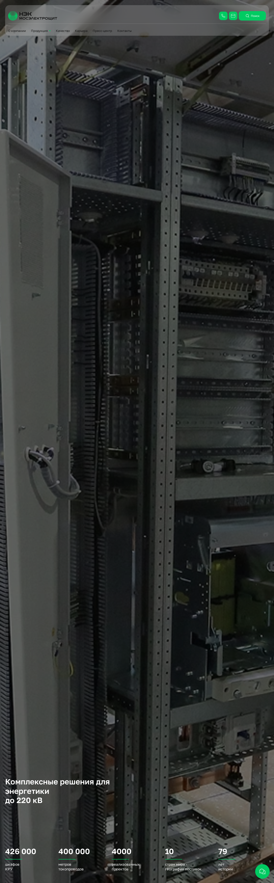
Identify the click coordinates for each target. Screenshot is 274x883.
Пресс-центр (102, 31)
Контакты (124, 31)
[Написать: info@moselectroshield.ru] (233, 16)
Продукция (39, 31)
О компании (17, 31)
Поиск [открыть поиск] (252, 15)
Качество (63, 31)
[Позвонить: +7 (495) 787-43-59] (223, 16)
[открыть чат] (262, 871)
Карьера (81, 31)
